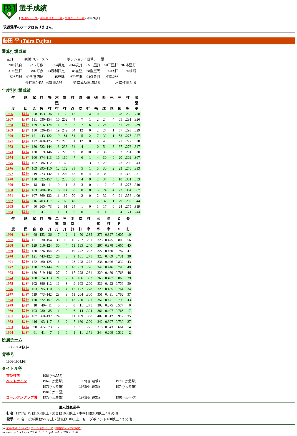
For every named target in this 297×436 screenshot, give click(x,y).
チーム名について (42, 428)
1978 (9, 179)
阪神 (25, 114)
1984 (9, 212)
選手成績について (17, 428)
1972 (9, 146)
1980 (9, 190)
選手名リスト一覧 (51, 18)
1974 (9, 157)
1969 (9, 130)
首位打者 (13, 375)
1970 (9, 136)
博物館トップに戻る (68, 428)
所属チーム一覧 (75, 18)
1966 (9, 114)
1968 (9, 125)
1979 (9, 185)
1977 (9, 174)
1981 (9, 195)
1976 (9, 168)
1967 (9, 119)
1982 (9, 201)
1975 (9, 163)
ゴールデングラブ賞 (21, 397)
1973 (9, 152)
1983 (9, 206)
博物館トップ (29, 18)
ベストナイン (16, 381)
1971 (9, 141)
